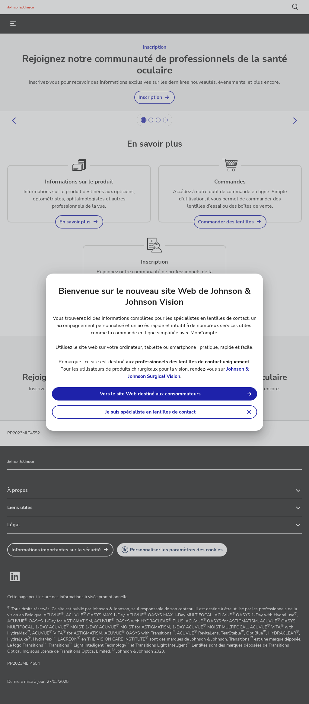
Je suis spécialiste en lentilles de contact (150, 412)
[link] (154, 394)
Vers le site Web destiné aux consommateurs (150, 394)
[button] (154, 412)
